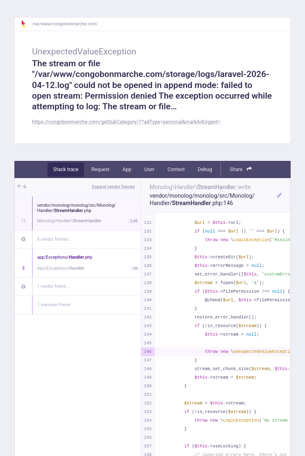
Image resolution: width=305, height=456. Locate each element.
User (149, 169)
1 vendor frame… (53, 286)
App (127, 169)
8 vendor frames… (54, 239)
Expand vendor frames (113, 187)
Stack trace (65, 169)
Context (175, 169)
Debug (205, 169)
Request (100, 169)
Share (241, 169)
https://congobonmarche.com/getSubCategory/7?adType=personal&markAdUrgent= (126, 122)
